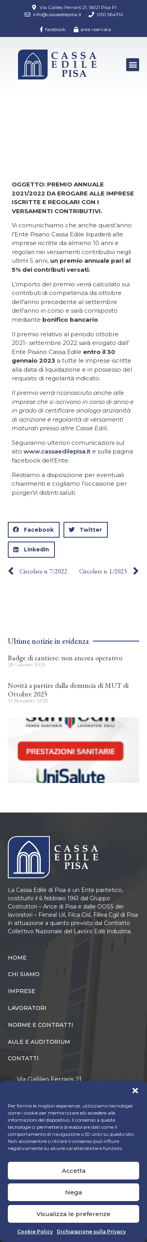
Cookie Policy (35, 1232)
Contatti (23, 1058)
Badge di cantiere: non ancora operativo (65, 657)
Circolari (48, 125)
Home (17, 125)
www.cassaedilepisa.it (57, 451)
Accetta (73, 1170)
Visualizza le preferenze (73, 1214)
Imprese (21, 991)
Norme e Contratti (40, 1024)
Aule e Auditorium (39, 1041)
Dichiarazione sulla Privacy (91, 1232)
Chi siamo (24, 974)
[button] (135, 1091)
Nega (73, 1192)
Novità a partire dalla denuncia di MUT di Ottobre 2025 (68, 689)
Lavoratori (27, 1008)
